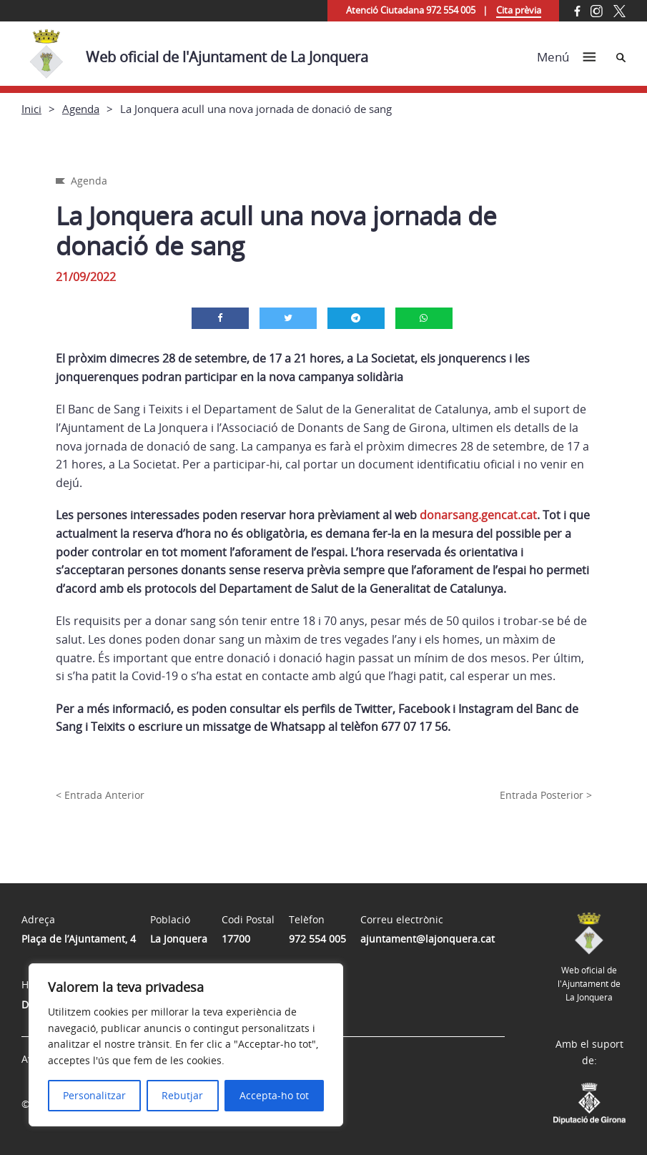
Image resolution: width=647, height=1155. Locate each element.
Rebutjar (182, 1095)
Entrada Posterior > (546, 795)
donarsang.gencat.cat (478, 515)
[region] (186, 1044)
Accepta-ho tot (274, 1095)
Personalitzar (94, 1095)
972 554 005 (317, 938)
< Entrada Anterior (100, 795)
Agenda (80, 109)
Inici (31, 109)
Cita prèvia (518, 10)
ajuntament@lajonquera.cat (427, 938)
